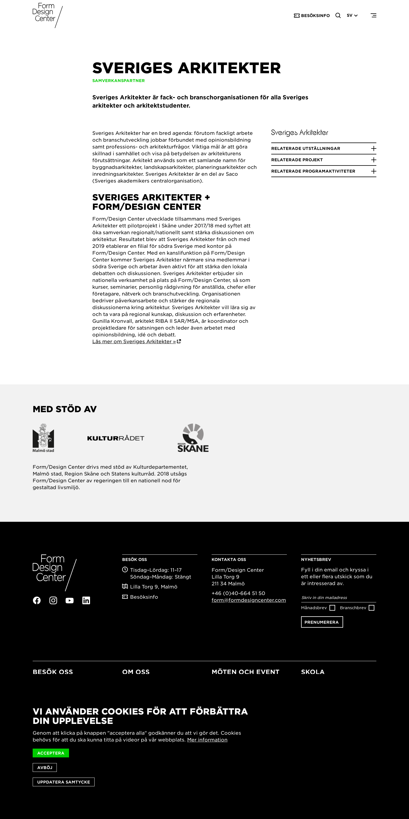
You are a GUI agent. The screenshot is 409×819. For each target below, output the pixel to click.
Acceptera (50, 753)
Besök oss (53, 671)
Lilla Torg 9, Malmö (154, 586)
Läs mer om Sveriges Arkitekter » (134, 341)
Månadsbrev (314, 607)
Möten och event (245, 671)
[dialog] (204, 746)
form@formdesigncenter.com (249, 600)
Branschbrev (353, 607)
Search (338, 15)
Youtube (70, 600)
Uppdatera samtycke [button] (63, 782)
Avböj (44, 767)
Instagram (53, 600)
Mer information (207, 739)
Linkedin (86, 600)
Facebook (37, 600)
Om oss (136, 671)
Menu (373, 15)
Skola (313, 671)
